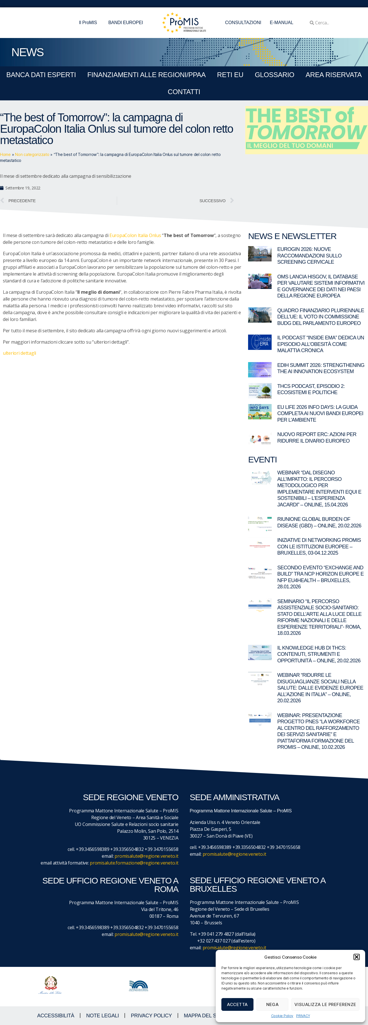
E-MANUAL (281, 22)
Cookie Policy (282, 1016)
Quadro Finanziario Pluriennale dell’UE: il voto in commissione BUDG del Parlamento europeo (320, 317)
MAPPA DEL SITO (204, 1015)
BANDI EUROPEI (125, 22)
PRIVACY (303, 1016)
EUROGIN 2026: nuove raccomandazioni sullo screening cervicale (309, 255)
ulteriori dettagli (19, 353)
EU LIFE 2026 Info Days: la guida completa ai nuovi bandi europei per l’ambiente (320, 413)
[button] (356, 957)
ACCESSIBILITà (55, 1015)
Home (5, 154)
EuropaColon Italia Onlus (135, 235)
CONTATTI (184, 92)
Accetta (237, 1004)
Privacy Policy (151, 1015)
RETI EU (230, 75)
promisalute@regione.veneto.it (146, 856)
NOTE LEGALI (102, 1015)
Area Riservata (334, 75)
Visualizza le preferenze (325, 1004)
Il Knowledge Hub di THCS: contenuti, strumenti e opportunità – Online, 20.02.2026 (319, 654)
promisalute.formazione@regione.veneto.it (134, 863)
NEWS (27, 52)
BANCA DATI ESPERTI (41, 75)
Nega (272, 1004)
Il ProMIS (89, 23)
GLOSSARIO (274, 75)
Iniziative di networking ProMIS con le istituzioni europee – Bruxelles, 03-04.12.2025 (319, 546)
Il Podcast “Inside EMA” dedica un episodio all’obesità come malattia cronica (320, 344)
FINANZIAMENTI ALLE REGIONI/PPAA (146, 75)
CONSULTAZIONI (243, 22)
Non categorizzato (32, 154)
